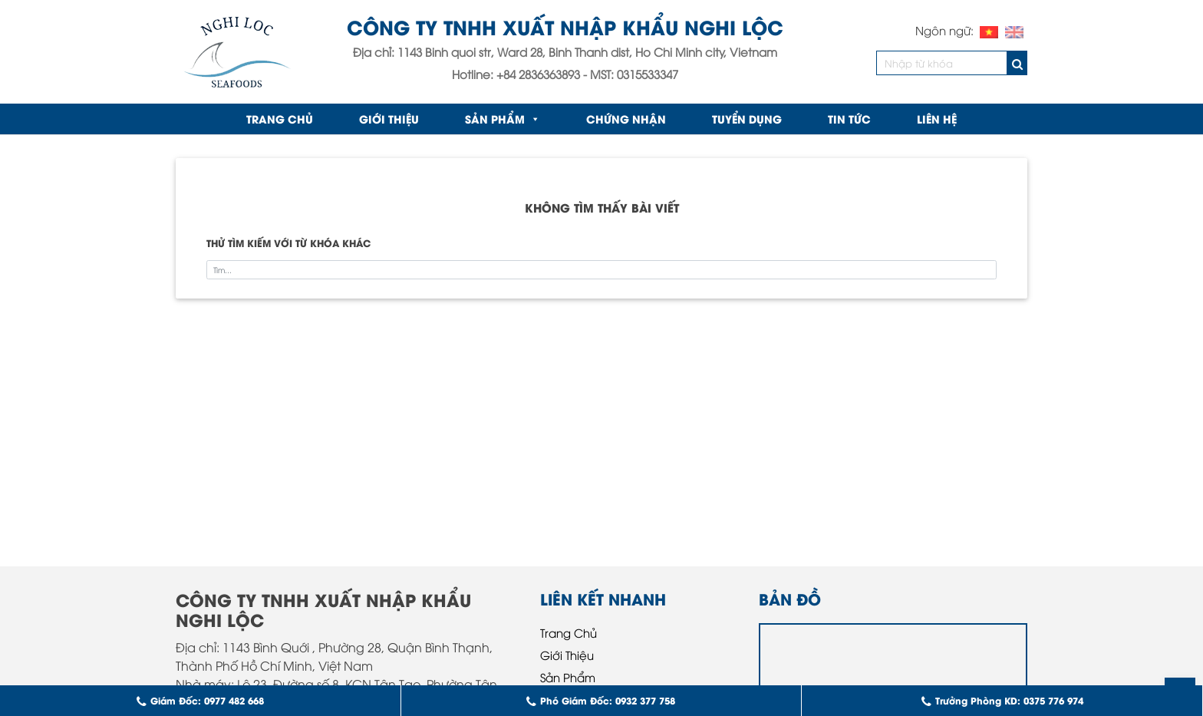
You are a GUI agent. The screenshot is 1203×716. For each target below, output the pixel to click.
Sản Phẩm (502, 119)
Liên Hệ (937, 119)
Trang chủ (279, 119)
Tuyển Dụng (747, 119)
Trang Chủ (568, 632)
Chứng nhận (626, 119)
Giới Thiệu (389, 119)
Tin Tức (849, 119)
